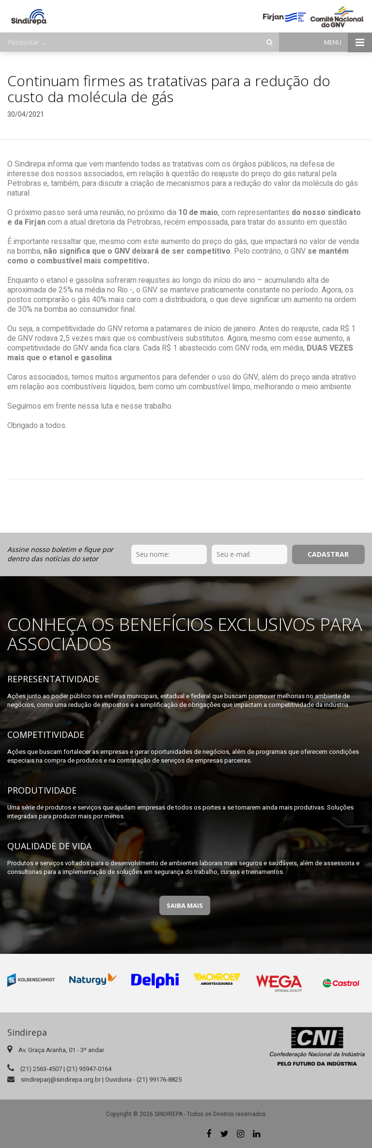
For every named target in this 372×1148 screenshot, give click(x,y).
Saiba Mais (185, 905)
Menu (348, 42)
